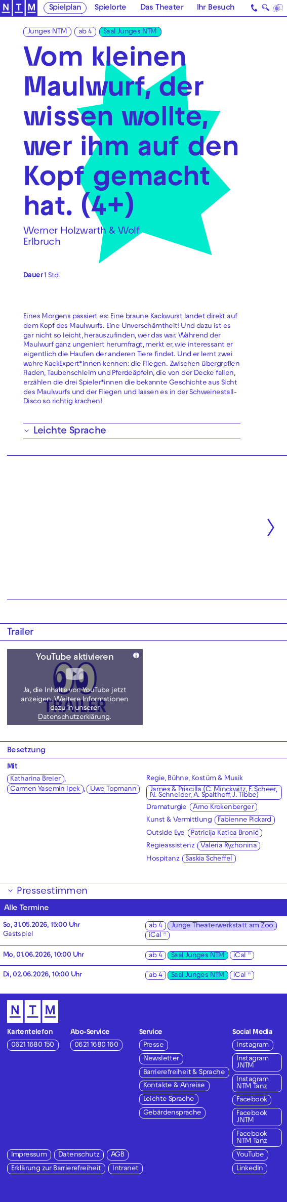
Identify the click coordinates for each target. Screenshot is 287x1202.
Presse (153, 1045)
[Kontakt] (254, 8)
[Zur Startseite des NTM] (18, 8)
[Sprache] (278, 8)
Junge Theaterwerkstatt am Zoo (222, 926)
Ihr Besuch (216, 8)
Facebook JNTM (251, 1117)
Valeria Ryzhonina (228, 846)
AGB (117, 1155)
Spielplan (65, 8)
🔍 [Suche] (265, 9)
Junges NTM (47, 32)
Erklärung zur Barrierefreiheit (56, 1169)
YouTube (250, 1155)
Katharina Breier (35, 779)
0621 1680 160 (96, 1045)
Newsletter (161, 1059)
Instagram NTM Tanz (252, 1083)
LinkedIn (249, 1169)
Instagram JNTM (252, 1062)
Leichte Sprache (168, 1099)
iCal (155, 935)
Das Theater (161, 8)
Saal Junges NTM (130, 32)
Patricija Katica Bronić (224, 833)
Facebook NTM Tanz (251, 1138)
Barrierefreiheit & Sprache (184, 1072)
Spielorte (111, 8)
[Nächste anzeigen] (270, 528)
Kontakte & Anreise (174, 1086)
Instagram (252, 1045)
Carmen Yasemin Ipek (45, 789)
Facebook (251, 1100)
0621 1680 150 (32, 1045)
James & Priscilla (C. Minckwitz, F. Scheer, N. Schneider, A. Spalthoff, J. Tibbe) (213, 793)
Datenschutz (78, 1155)
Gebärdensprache (172, 1113)
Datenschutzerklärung (73, 717)
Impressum (29, 1155)
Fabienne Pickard (244, 820)
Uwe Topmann (113, 789)
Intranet (125, 1169)
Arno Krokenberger (223, 807)
